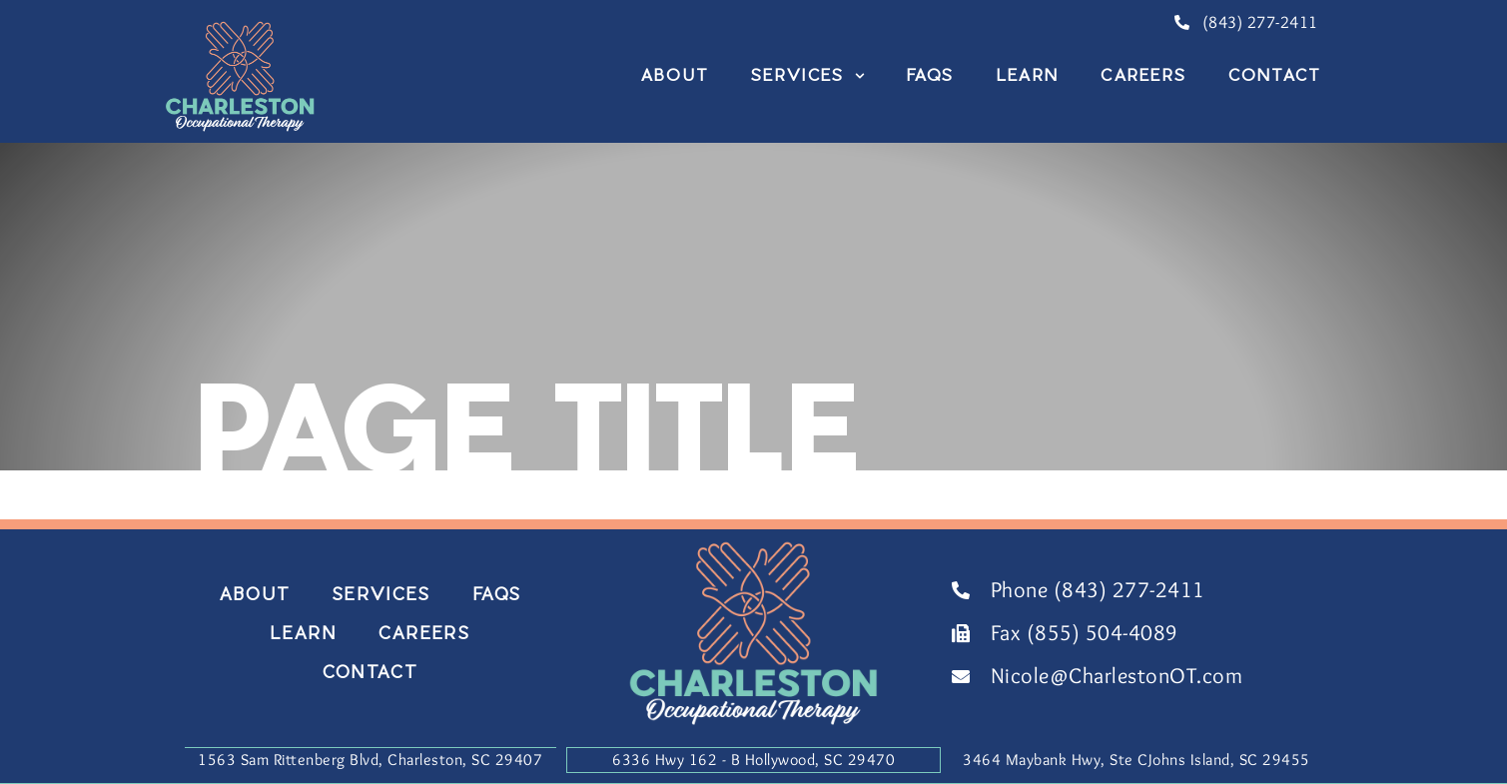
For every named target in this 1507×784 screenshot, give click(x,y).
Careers (1143, 74)
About (675, 74)
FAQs (931, 74)
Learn (1028, 74)
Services (807, 74)
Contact (1274, 74)
